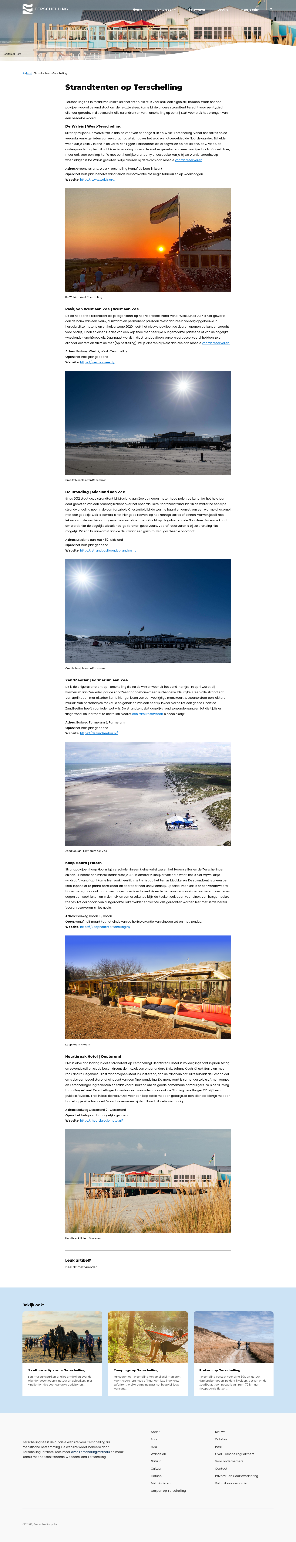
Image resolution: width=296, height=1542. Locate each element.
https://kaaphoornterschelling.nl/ (105, 927)
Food (29, 73)
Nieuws (220, 1432)
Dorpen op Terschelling (168, 1491)
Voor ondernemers (229, 1461)
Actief (155, 1432)
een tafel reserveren (147, 714)
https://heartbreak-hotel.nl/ (101, 1120)
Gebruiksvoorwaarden (231, 1483)
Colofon (221, 1439)
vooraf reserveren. (216, 343)
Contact (221, 1468)
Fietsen (156, 1476)
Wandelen (158, 1454)
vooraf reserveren (188, 160)
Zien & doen (165, 10)
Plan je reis (250, 10)
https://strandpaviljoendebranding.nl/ (108, 550)
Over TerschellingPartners (234, 1454)
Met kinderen (160, 1483)
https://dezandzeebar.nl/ (99, 733)
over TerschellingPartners (90, 1452)
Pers (218, 1447)
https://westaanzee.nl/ (97, 362)
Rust (154, 1447)
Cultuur (156, 1468)
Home (137, 9)
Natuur (156, 1461)
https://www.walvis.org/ (98, 179)
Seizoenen (197, 9)
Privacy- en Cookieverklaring (236, 1476)
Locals (223, 9)
